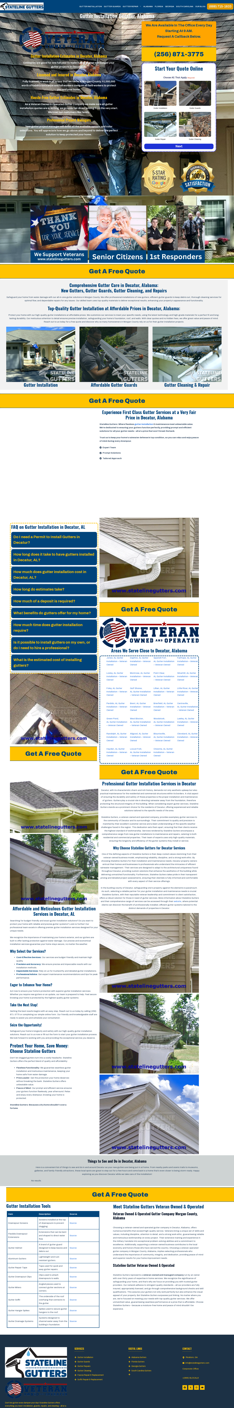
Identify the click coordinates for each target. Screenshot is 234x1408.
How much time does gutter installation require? (48, 627)
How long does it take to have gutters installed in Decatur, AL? (53, 557)
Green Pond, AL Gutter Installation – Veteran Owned (116, 722)
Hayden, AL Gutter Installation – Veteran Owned (116, 752)
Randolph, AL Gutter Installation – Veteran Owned (116, 737)
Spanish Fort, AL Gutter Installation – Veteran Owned (164, 661)
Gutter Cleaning (84, 1371)
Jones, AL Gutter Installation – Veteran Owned (116, 661)
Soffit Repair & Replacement (90, 1379)
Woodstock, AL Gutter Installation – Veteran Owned (164, 722)
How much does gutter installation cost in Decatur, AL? (49, 574)
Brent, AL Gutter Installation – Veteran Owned (140, 706)
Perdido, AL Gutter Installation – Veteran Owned (116, 706)
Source (73, 1223)
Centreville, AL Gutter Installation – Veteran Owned (187, 706)
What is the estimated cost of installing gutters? (47, 662)
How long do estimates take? (38, 589)
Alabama (148, 6)
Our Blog (200, 6)
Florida (159, 6)
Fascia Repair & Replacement (90, 1375)
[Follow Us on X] (190, 1387)
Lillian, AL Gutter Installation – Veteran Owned (164, 691)
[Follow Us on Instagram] (196, 1387)
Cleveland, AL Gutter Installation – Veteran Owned (187, 737)
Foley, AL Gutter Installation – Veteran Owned (116, 691)
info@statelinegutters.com (197, 1363)
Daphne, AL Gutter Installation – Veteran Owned (140, 661)
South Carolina (184, 6)
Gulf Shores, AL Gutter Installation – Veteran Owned (140, 691)
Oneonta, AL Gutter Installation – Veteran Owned (164, 752)
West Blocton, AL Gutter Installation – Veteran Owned (140, 722)
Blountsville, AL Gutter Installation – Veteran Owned (164, 737)
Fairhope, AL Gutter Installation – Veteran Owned (187, 661)
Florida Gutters (137, 1362)
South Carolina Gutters (141, 1371)
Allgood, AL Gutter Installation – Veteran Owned (140, 737)
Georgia (169, 6)
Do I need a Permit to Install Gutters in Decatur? (46, 540)
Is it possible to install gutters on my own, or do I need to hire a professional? (51, 645)
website (177, 901)
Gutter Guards (112, 6)
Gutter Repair (132, 6)
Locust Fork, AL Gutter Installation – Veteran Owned (140, 752)
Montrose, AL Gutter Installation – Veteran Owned (140, 676)
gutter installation (143, 424)
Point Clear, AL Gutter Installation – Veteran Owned (164, 676)
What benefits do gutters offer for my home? (52, 613)
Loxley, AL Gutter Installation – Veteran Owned (116, 676)
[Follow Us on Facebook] (184, 1387)
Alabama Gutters (138, 1357)
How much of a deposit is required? (44, 601)
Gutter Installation (90, 6)
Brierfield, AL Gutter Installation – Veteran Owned (164, 706)
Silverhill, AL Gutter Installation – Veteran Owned (187, 676)
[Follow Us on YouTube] (202, 1387)
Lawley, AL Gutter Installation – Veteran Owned (187, 722)
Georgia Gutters (138, 1366)
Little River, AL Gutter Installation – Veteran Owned (187, 691)
